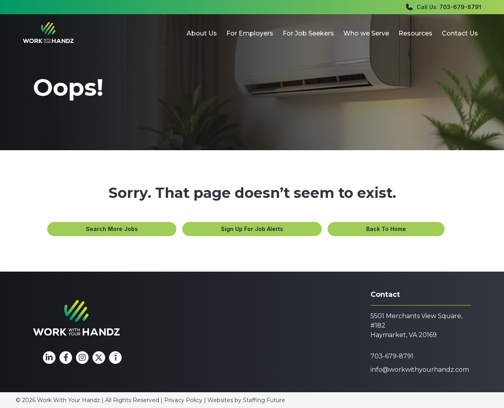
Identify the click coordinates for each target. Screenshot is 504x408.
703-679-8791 (460, 7)
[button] (111, 229)
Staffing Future (264, 400)
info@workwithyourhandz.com (420, 369)
